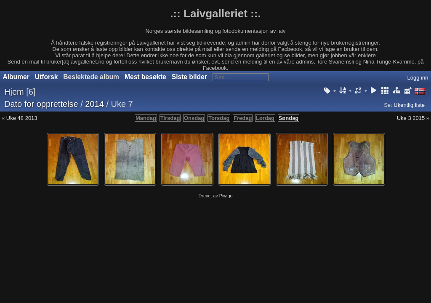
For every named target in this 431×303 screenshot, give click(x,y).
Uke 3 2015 (411, 118)
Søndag (289, 118)
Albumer (16, 76)
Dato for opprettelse (41, 104)
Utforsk (46, 76)
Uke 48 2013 (21, 118)
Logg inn (417, 77)
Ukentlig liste (409, 105)
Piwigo (226, 195)
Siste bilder (189, 76)
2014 (94, 104)
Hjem (14, 91)
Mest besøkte (145, 76)
